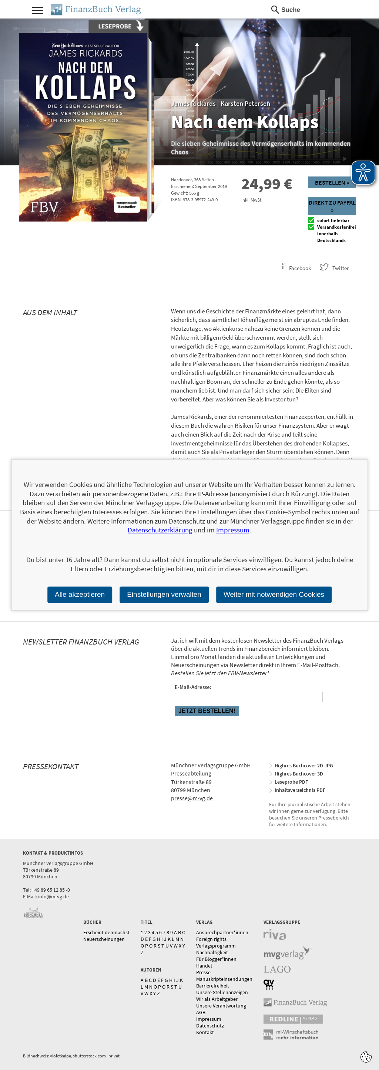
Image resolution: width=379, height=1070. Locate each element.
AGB (200, 1012)
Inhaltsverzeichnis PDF (300, 790)
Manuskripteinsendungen (224, 979)
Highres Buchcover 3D (299, 773)
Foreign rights (211, 939)
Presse (203, 972)
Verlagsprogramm (216, 945)
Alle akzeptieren (80, 594)
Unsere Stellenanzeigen (222, 992)
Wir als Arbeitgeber (217, 999)
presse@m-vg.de (192, 798)
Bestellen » (332, 182)
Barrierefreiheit (212, 985)
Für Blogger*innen (216, 959)
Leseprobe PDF (291, 781)
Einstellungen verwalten (164, 594)
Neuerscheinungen (104, 939)
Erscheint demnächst (106, 932)
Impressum (208, 1019)
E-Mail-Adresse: (193, 686)
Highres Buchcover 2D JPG (304, 765)
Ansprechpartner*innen (222, 932)
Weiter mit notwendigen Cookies (274, 594)
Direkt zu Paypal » (332, 206)
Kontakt (205, 1032)
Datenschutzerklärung (160, 530)
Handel (204, 965)
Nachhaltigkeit (212, 952)
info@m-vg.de (53, 896)
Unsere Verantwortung (221, 1005)
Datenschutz (210, 1025)
